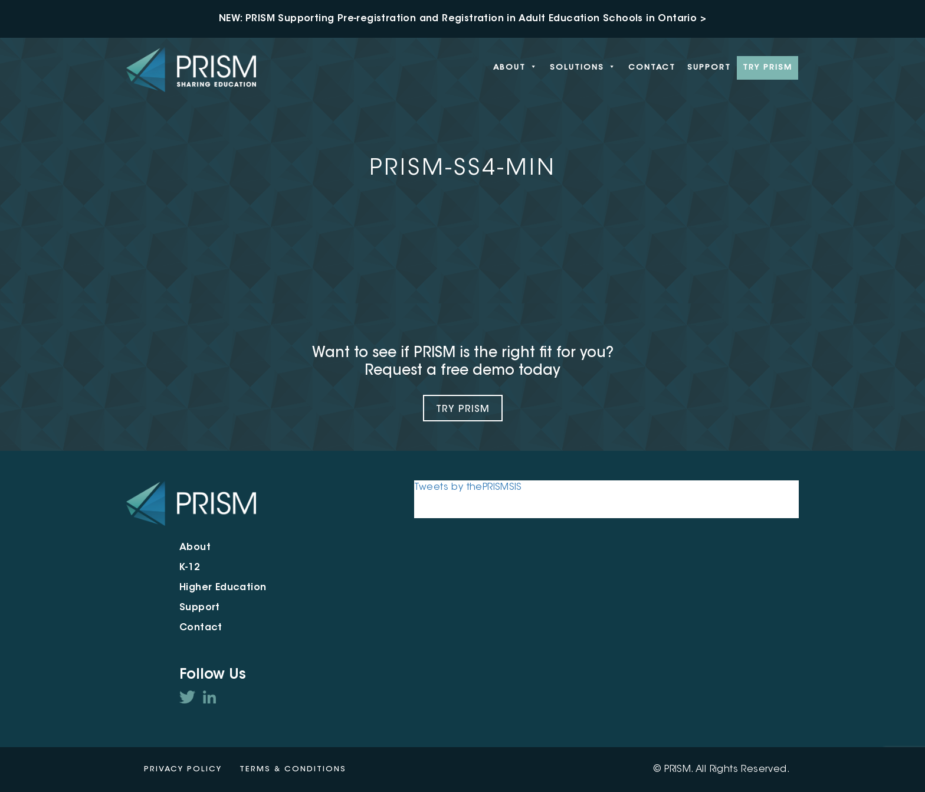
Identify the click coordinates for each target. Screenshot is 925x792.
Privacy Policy (183, 769)
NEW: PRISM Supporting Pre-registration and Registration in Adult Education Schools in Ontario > (462, 19)
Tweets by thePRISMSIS (468, 487)
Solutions (583, 68)
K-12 (190, 567)
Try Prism (463, 409)
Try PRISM (767, 67)
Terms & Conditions (293, 769)
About (515, 68)
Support (709, 67)
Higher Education (222, 588)
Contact (651, 67)
